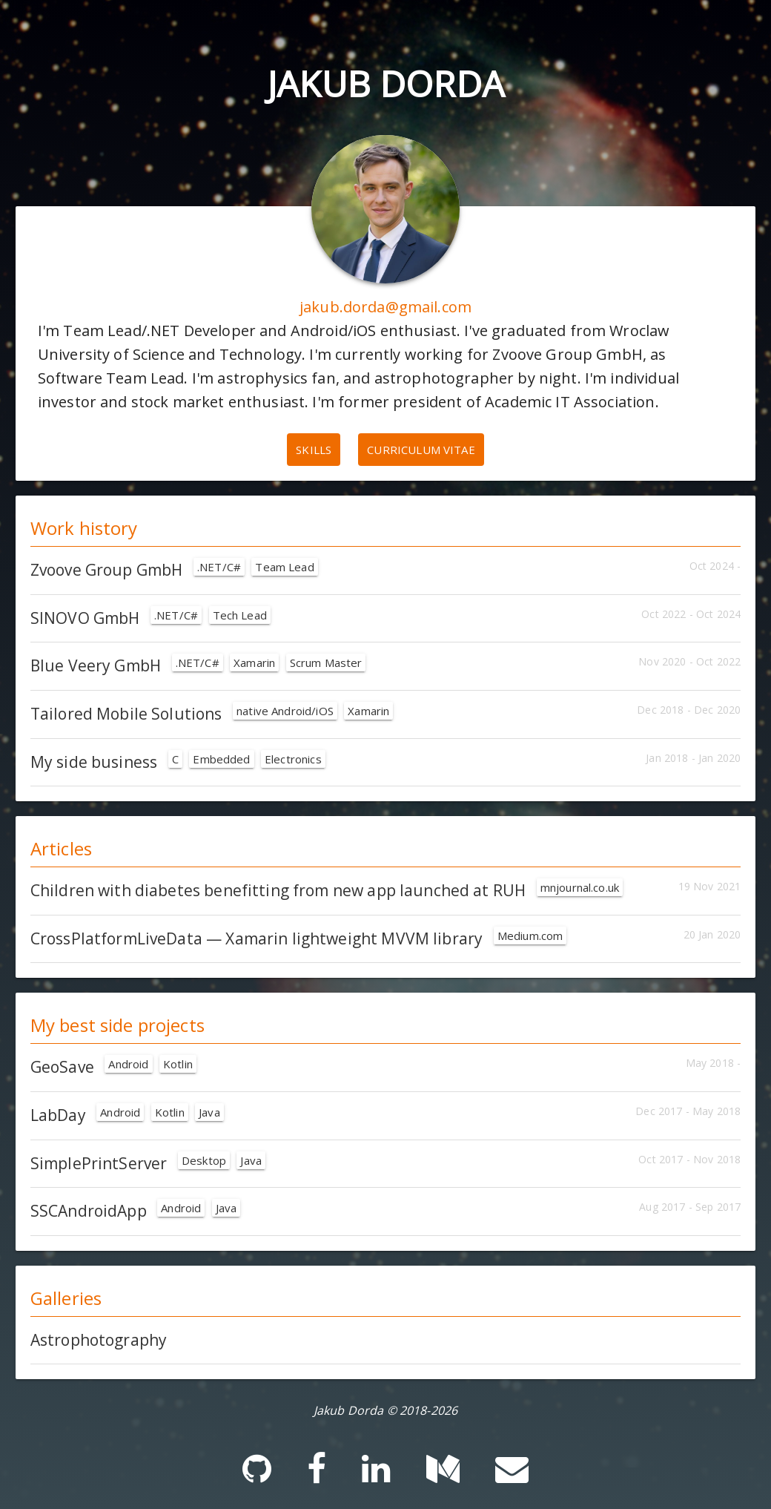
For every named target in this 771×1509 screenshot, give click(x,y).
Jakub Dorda (385, 83)
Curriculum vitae (420, 449)
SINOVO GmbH (150, 618)
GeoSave (113, 1066)
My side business (177, 762)
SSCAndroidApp (135, 1210)
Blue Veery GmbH (198, 665)
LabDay (127, 1115)
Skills (313, 449)
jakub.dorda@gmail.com (385, 307)
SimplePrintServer (147, 1163)
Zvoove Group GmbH (174, 569)
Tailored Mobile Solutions (212, 713)
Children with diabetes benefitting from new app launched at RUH (326, 890)
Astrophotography (98, 1339)
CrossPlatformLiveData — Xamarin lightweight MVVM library (298, 938)
